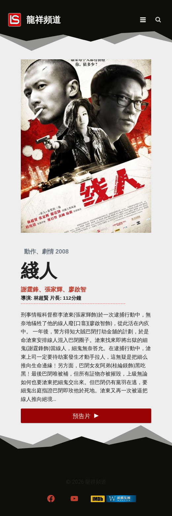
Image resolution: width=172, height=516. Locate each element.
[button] (86, 416)
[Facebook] (51, 498)
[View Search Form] (158, 20)
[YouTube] (74, 498)
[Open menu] (143, 20)
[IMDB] (97, 498)
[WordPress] (121, 498)
